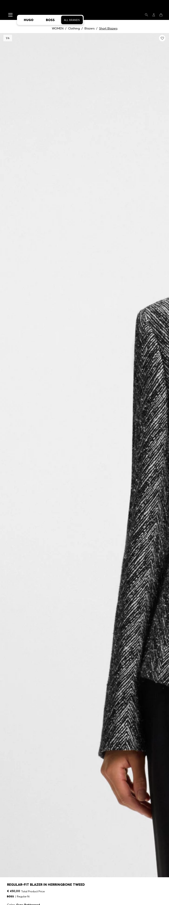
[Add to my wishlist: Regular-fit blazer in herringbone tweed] (162, 38)
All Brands (72, 20)
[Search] (146, 15)
